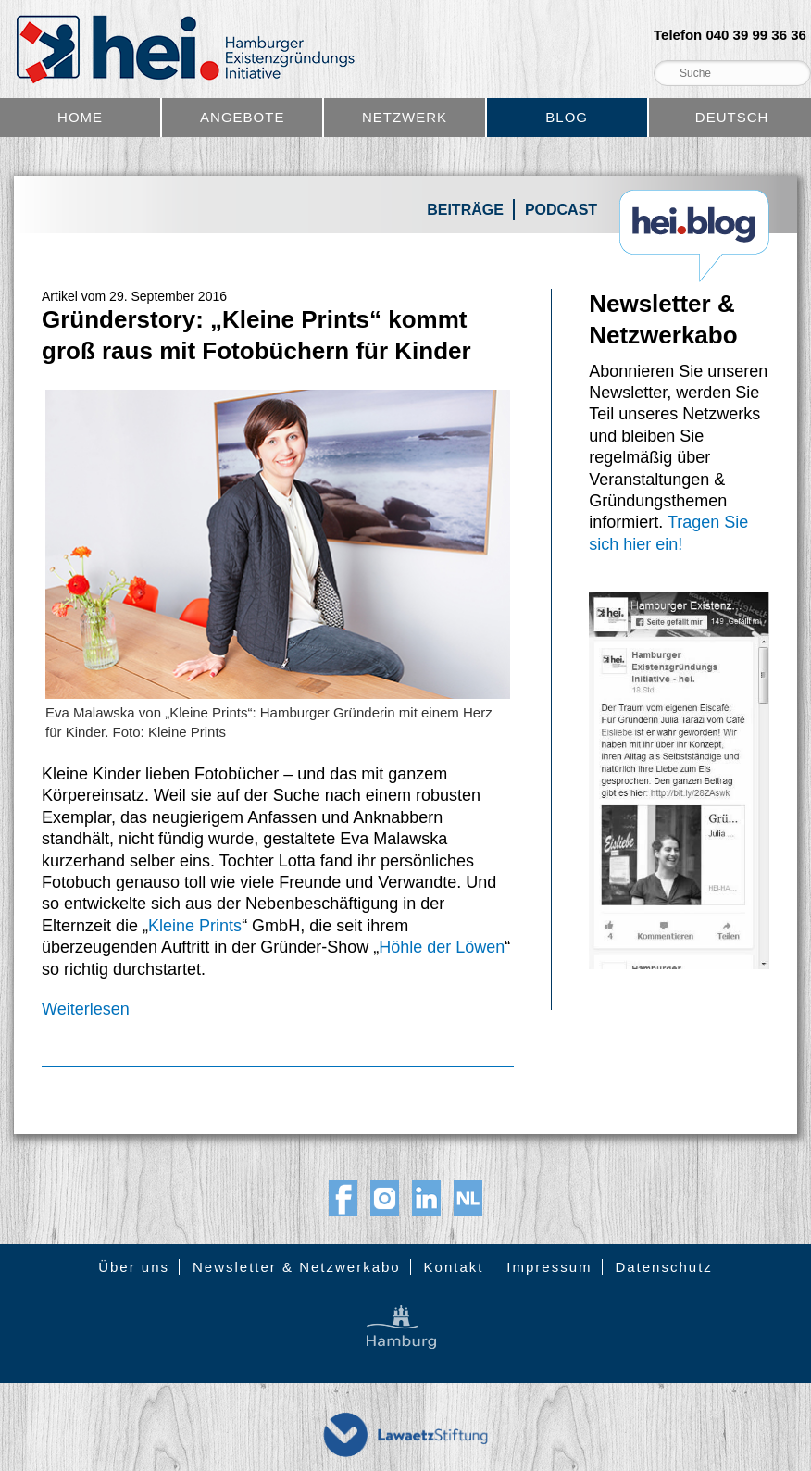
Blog (566, 117)
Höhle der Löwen (442, 947)
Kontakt (454, 1267)
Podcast (561, 210)
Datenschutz (663, 1267)
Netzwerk (404, 117)
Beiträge (465, 210)
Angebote (242, 117)
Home (80, 117)
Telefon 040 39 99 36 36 (730, 35)
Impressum (549, 1267)
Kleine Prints (195, 925)
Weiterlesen (86, 1009)
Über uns (133, 1267)
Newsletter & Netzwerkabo (297, 1267)
